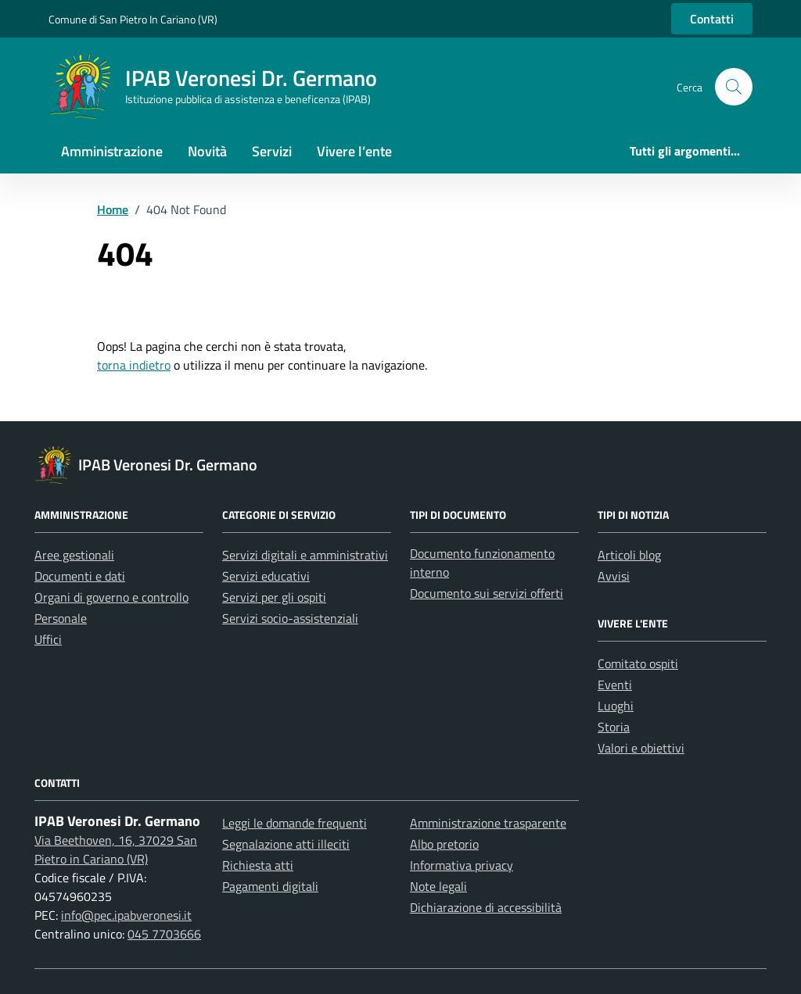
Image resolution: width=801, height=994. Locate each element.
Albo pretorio (444, 844)
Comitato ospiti (638, 663)
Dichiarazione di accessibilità (486, 907)
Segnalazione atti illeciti (286, 844)
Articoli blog (629, 554)
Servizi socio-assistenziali (290, 618)
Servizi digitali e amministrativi (305, 554)
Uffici (48, 639)
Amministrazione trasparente (488, 822)
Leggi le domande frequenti (294, 822)
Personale (60, 618)
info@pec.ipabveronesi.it (126, 915)
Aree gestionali (74, 554)
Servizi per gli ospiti (274, 597)
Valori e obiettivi (641, 747)
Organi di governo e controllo (111, 597)
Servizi (272, 151)
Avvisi (614, 576)
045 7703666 (164, 933)
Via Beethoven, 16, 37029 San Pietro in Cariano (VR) (115, 849)
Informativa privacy (461, 865)
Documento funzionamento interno (482, 562)
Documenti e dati (79, 576)
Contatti (712, 18)
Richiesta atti (257, 865)
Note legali (438, 886)
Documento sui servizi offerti (486, 593)
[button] (734, 86)
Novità (207, 151)
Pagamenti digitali (270, 886)
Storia (614, 726)
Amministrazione (112, 151)
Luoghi (616, 705)
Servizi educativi (266, 576)
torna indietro (134, 365)
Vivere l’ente (354, 151)
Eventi (615, 684)
